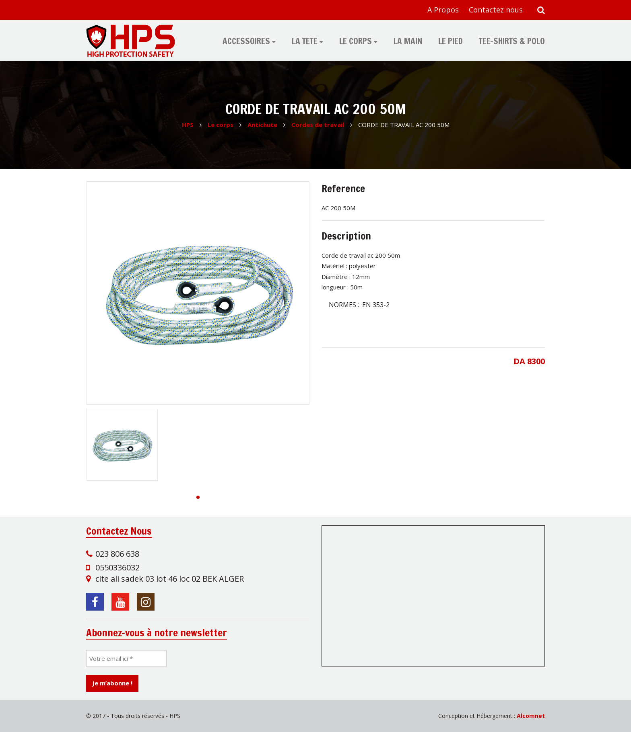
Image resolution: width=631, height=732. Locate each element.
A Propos (443, 9)
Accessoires (246, 41)
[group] (197, 293)
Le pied (450, 41)
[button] (198, 497)
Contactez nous (496, 9)
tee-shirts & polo (512, 41)
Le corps (355, 41)
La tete (305, 41)
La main (408, 41)
